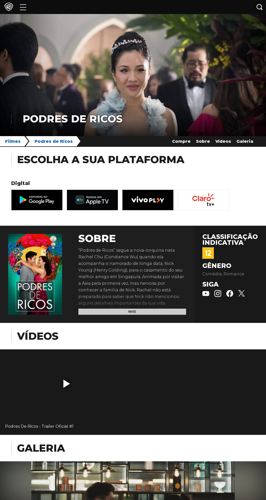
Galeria (244, 141)
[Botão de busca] (259, 7)
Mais (132, 311)
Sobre (203, 141)
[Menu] (23, 7)
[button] (66, 384)
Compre (181, 141)
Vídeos (223, 141)
